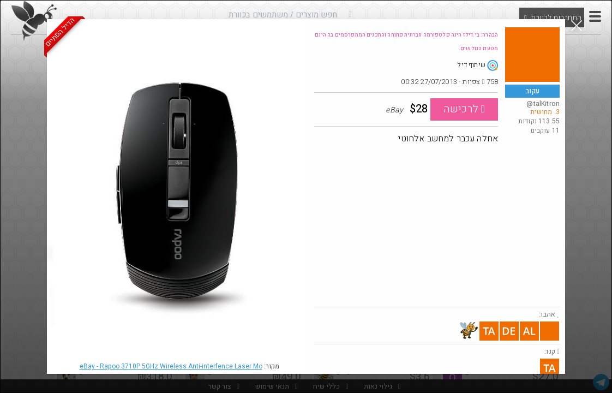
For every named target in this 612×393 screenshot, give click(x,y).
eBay (171, 366)
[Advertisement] (437, 225)
